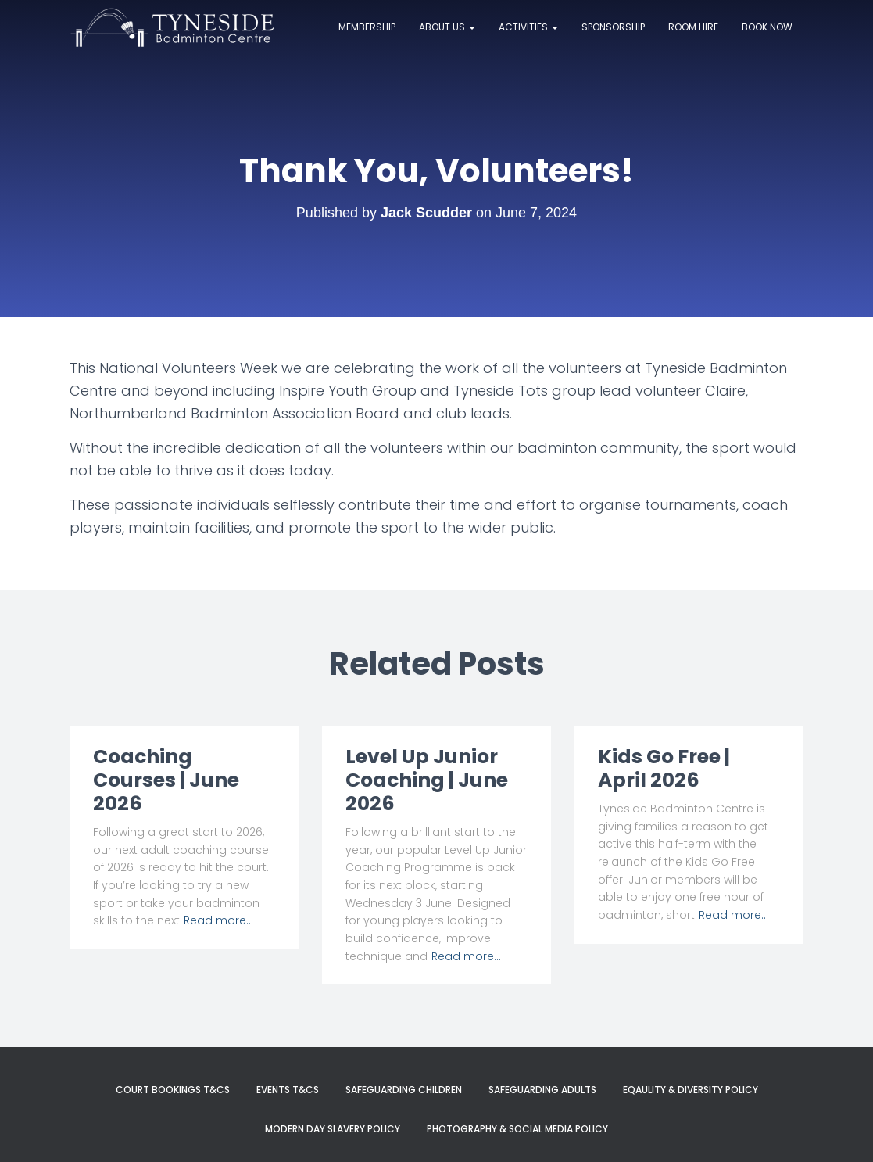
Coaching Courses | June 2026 (166, 780)
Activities (528, 27)
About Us (447, 27)
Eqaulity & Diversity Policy (690, 1089)
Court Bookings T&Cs (173, 1089)
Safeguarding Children (403, 1089)
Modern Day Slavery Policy (332, 1128)
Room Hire (693, 27)
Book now (767, 27)
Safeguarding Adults (542, 1089)
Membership (366, 27)
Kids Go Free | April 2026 (664, 768)
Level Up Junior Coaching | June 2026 (426, 780)
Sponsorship (613, 27)
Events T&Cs (287, 1089)
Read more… (218, 920)
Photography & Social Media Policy (517, 1128)
